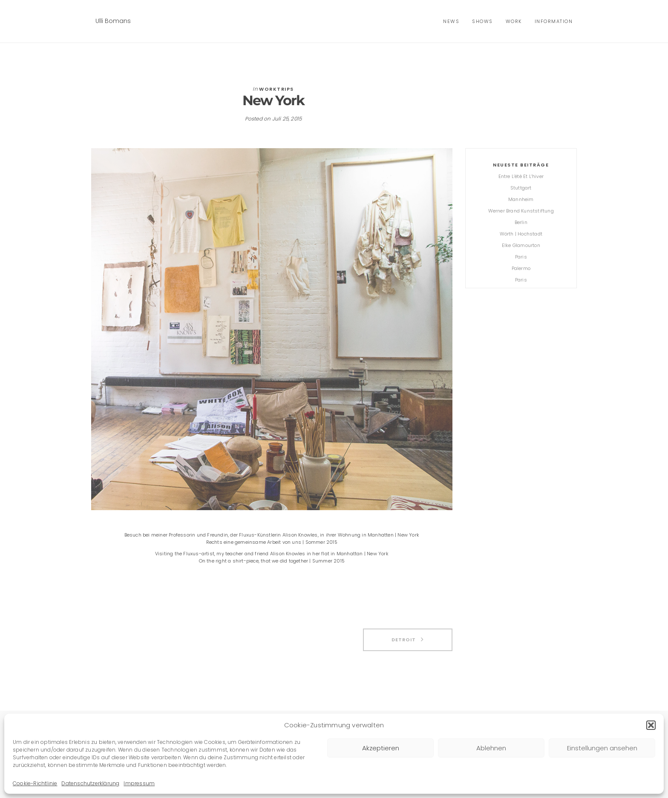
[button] (651, 725)
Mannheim (521, 199)
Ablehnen (491, 747)
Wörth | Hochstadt (521, 233)
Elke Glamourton (521, 245)
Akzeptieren (380, 747)
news (451, 21)
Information (554, 21)
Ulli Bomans (113, 21)
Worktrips (276, 89)
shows (482, 21)
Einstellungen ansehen (602, 747)
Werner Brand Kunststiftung (521, 210)
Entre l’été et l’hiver (521, 176)
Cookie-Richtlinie (35, 783)
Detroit (408, 639)
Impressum (139, 783)
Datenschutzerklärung (90, 783)
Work (514, 21)
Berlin (521, 222)
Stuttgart (521, 187)
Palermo (521, 268)
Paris (521, 256)
